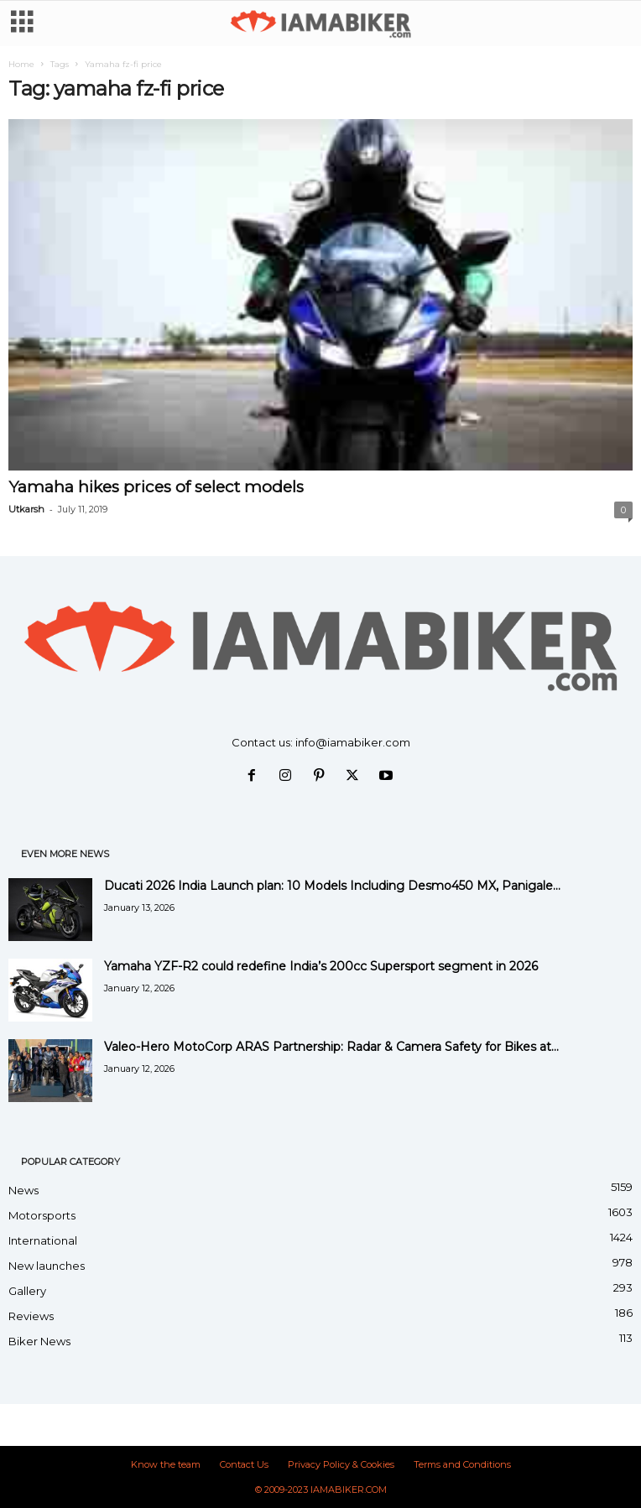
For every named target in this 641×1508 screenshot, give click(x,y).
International (42, 1240)
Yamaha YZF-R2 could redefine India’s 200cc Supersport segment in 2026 (321, 966)
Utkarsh (26, 509)
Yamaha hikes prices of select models (156, 487)
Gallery (27, 1290)
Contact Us (244, 1464)
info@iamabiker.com (352, 742)
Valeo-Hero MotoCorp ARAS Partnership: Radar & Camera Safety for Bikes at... (331, 1046)
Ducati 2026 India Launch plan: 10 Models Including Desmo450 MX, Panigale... (332, 885)
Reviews (31, 1316)
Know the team (166, 1464)
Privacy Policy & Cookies (341, 1464)
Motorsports (42, 1215)
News (23, 1190)
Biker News (39, 1341)
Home (21, 64)
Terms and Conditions (462, 1464)
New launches (46, 1265)
